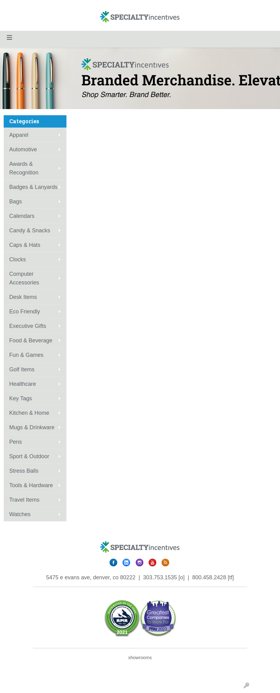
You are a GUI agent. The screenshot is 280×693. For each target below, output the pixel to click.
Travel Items (24, 500)
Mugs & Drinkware (31, 427)
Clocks (17, 259)
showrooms (140, 657)
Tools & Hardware (31, 485)
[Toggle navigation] (9, 37)
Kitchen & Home (29, 413)
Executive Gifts (27, 326)
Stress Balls (23, 471)
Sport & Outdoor (29, 456)
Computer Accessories (24, 278)
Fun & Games (26, 355)
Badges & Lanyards (33, 187)
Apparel (18, 135)
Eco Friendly (24, 311)
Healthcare (22, 384)
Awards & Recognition (23, 168)
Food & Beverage (30, 340)
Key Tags (20, 398)
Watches (19, 514)
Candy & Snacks (29, 230)
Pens (15, 442)
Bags (15, 201)
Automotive (23, 149)
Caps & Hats (24, 245)
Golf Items (21, 369)
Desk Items (23, 297)
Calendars (21, 216)
